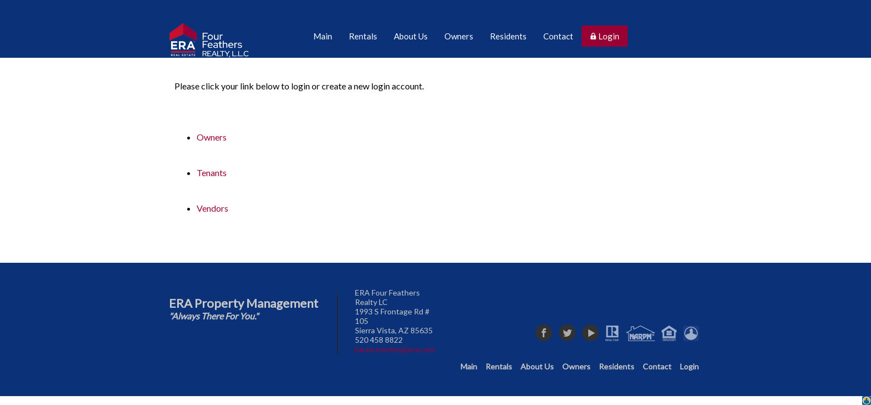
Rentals (498, 366)
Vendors (212, 208)
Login (689, 366)
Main (468, 366)
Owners (212, 137)
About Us (537, 366)
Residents (616, 366)
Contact (657, 366)
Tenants (212, 172)
